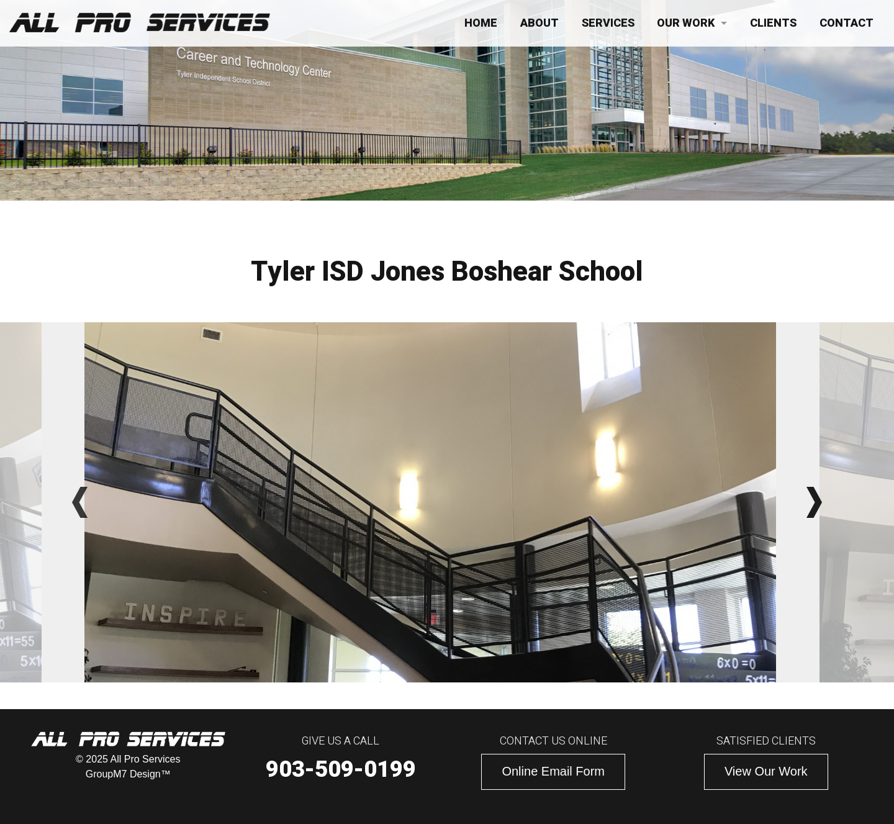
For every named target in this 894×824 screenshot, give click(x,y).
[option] (447, 502)
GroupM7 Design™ (128, 774)
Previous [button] (79, 502)
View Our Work (766, 771)
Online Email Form (553, 771)
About (539, 23)
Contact (847, 23)
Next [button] (814, 502)
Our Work (686, 23)
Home (480, 23)
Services (608, 23)
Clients (773, 23)
